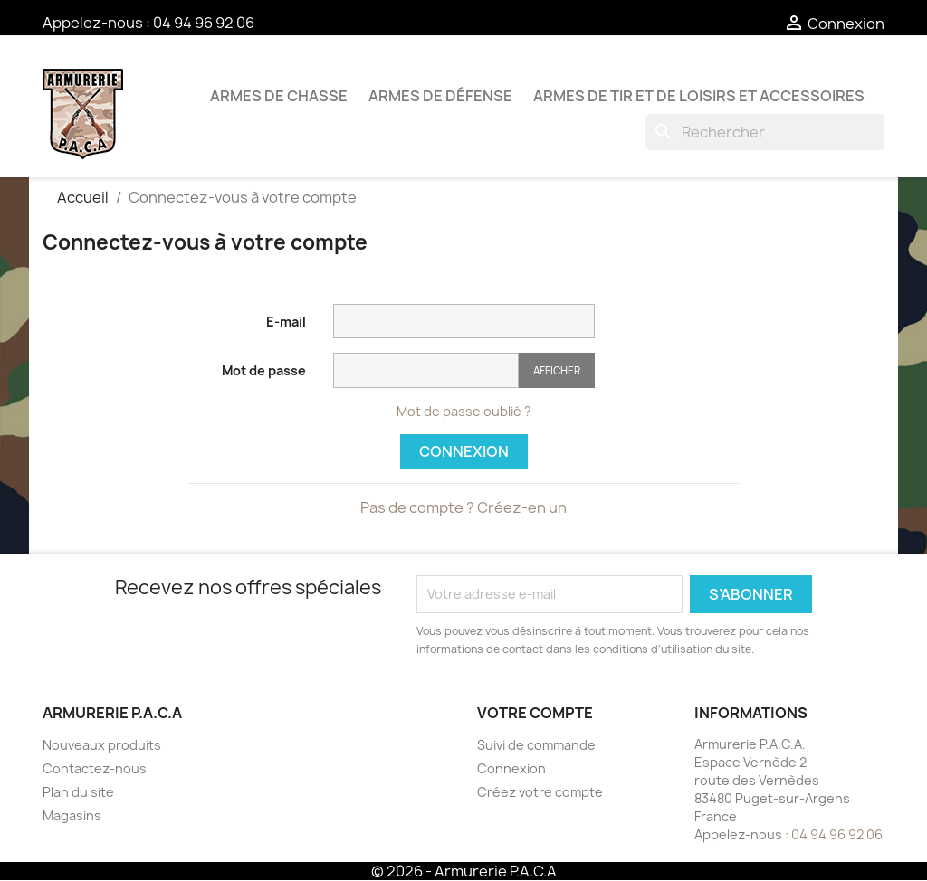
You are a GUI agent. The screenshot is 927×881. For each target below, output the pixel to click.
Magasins (72, 815)
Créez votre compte (540, 791)
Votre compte (535, 713)
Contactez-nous (95, 768)
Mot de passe (264, 370)
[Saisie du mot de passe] (426, 370)
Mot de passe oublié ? (464, 411)
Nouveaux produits (102, 744)
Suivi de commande (536, 744)
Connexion (464, 451)
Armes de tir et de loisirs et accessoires (699, 96)
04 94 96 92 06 (203, 23)
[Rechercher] (764, 132)
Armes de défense (440, 96)
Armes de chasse (279, 96)
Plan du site (78, 791)
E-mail (286, 321)
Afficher (556, 370)
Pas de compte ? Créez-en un (463, 507)
